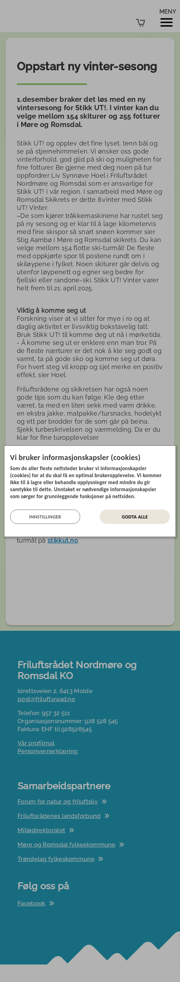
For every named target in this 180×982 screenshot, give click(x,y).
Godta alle (135, 517)
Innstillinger (45, 517)
